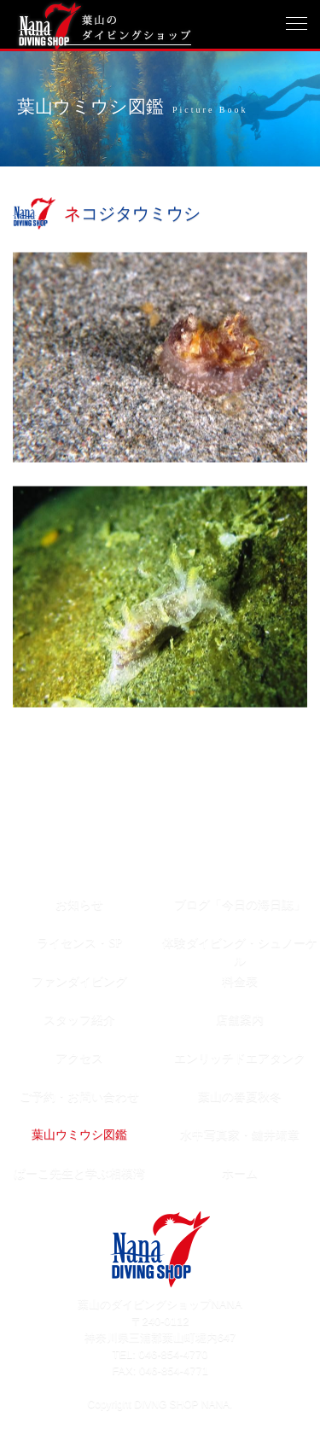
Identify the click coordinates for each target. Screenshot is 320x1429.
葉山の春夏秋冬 (240, 1096)
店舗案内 (240, 1019)
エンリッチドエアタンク (239, 1058)
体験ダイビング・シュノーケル (239, 948)
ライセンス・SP (79, 942)
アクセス (79, 1058)
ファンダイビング (79, 981)
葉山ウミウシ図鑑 (79, 1135)
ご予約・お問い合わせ (79, 1096)
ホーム (240, 1173)
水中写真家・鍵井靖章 (240, 1135)
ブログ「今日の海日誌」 (239, 904)
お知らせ (79, 904)
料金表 (240, 981)
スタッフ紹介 (79, 1019)
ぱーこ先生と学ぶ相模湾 (79, 1173)
